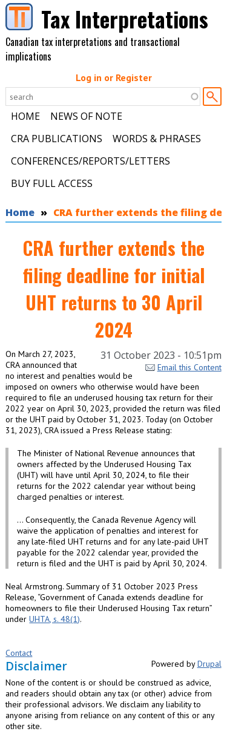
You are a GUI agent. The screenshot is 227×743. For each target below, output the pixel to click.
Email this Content (183, 367)
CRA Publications (56, 138)
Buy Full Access (52, 183)
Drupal (209, 663)
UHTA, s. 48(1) (54, 619)
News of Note (86, 116)
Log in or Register (114, 77)
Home (25, 116)
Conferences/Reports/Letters (90, 161)
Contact (18, 652)
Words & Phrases (157, 138)
